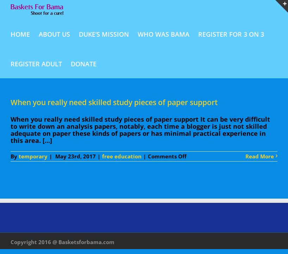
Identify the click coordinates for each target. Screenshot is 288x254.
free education (122, 156)
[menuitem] (25, 34)
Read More (259, 156)
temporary (33, 156)
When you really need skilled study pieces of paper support (114, 102)
